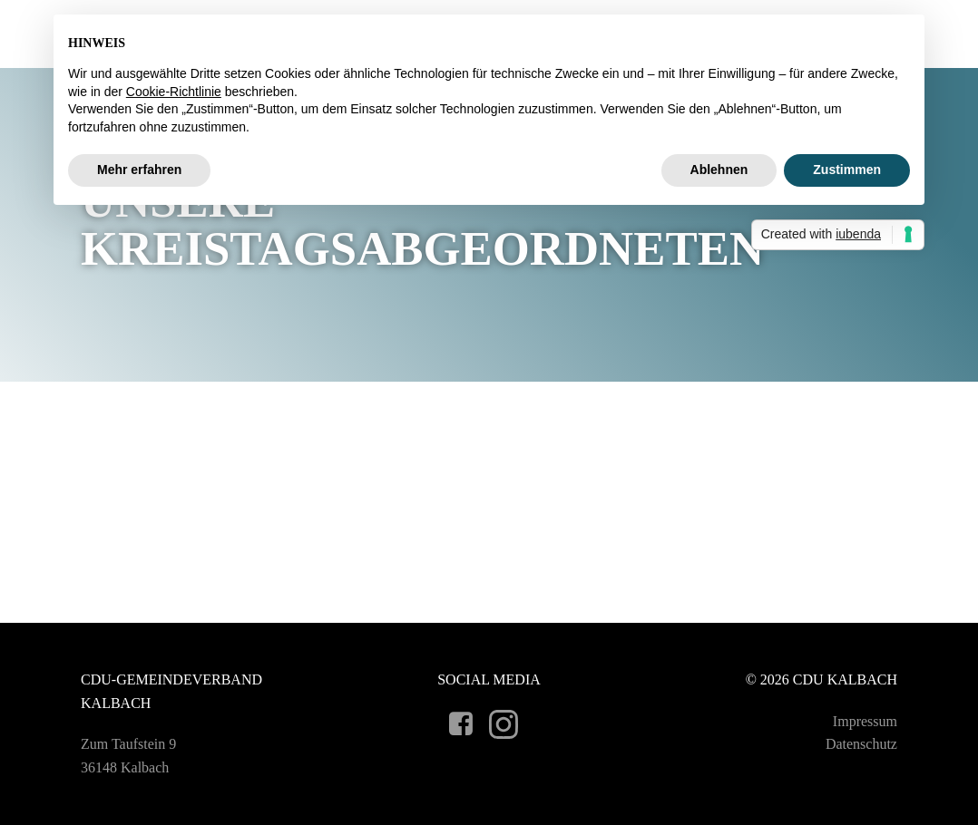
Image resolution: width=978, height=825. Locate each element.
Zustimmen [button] (847, 169)
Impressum (865, 721)
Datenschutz (861, 744)
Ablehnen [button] (719, 169)
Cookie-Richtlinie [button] (173, 91)
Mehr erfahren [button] (139, 169)
